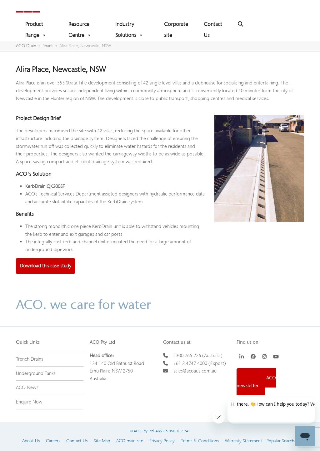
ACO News (27, 387)
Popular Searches (280, 441)
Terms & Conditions (200, 441)
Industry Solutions (129, 25)
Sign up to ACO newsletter (256, 382)
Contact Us (213, 25)
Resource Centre (80, 25)
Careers (53, 441)
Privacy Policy (162, 441)
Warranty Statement (243, 441)
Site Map (102, 441)
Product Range (36, 25)
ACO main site (129, 441)
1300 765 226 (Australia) (197, 355)
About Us (31, 441)
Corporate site (176, 25)
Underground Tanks (36, 373)
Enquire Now (29, 402)
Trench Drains (29, 359)
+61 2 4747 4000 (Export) (199, 363)
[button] (240, 24)
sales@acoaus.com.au (195, 371)
